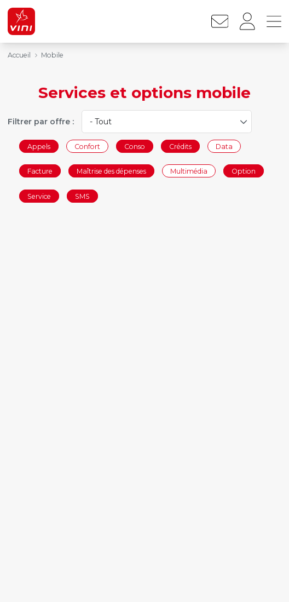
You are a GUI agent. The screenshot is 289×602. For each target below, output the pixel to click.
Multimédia (188, 171)
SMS (82, 196)
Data (224, 146)
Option (244, 171)
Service (39, 196)
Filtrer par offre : (41, 122)
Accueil (19, 55)
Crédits (180, 146)
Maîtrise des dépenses (111, 171)
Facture (40, 171)
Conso (134, 146)
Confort (87, 146)
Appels (38, 146)
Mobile (52, 55)
